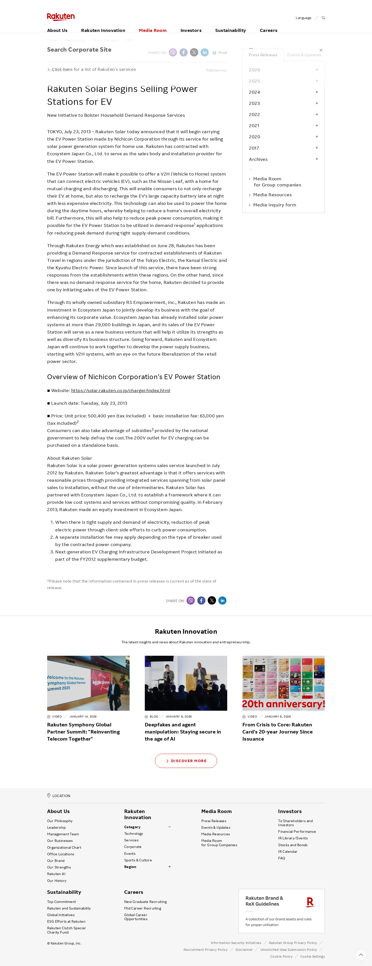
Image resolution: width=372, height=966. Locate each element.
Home (52, 40)
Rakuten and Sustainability (69, 908)
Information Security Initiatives (236, 943)
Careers (269, 24)
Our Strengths (59, 867)
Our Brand (56, 861)
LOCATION (58, 795)
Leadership (56, 827)
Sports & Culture (138, 860)
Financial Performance (297, 831)
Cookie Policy (281, 956)
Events (129, 854)
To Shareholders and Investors (295, 823)
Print (220, 52)
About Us (57, 24)
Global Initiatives (61, 915)
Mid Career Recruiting (142, 908)
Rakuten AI (56, 874)
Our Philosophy (60, 821)
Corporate (133, 847)
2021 (254, 125)
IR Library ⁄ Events (293, 838)
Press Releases (105, 40)
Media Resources (273, 194)
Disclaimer (244, 950)
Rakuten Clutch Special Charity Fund (66, 930)
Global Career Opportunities (135, 917)
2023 (254, 103)
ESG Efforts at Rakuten (66, 921)
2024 (254, 92)
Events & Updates (304, 54)
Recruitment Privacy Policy (206, 950)
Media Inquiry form (275, 204)
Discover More (186, 760)
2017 (254, 148)
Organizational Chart (64, 847)
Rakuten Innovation (103, 24)
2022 (254, 114)
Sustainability (230, 24)
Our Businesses (60, 841)
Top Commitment (61, 902)
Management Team (63, 834)
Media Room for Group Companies (219, 843)
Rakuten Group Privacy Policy (293, 943)
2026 (254, 69)
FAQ (281, 858)
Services (131, 840)
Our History (56, 881)
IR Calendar (287, 851)
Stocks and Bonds (292, 845)
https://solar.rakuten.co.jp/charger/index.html (120, 390)
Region (130, 867)
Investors (191, 24)
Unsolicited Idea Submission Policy (288, 950)
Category (132, 827)
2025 (254, 81)
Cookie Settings (312, 956)
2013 (130, 40)
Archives (258, 159)
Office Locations (60, 854)
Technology (133, 834)
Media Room (153, 24)
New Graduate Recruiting (145, 902)
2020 (254, 136)
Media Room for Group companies (277, 181)
